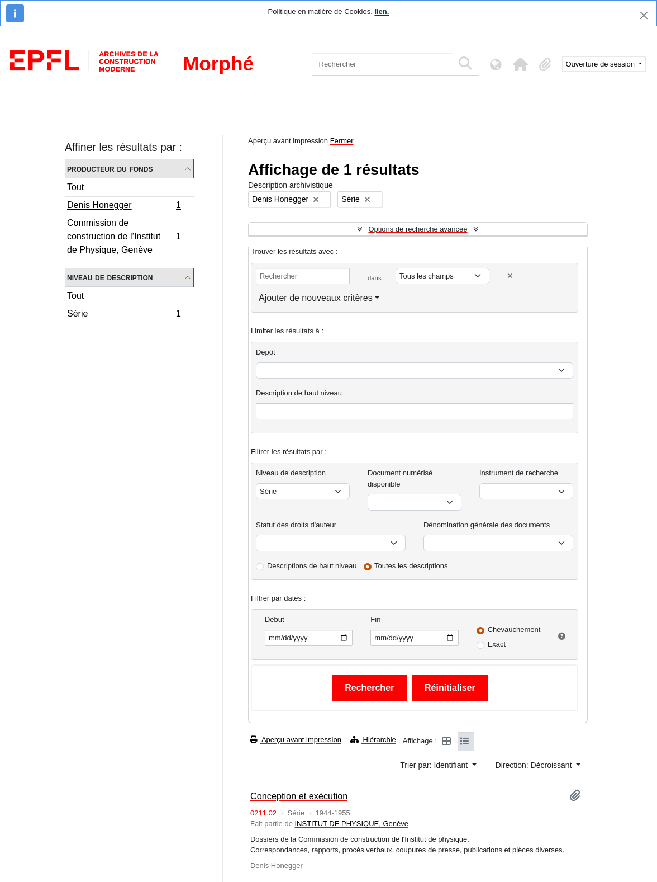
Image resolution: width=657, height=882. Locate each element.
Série (123, 315)
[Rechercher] (382, 64)
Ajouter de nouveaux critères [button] (316, 298)
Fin (375, 619)
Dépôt (265, 352)
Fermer (342, 140)
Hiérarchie (373, 739)
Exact (497, 644)
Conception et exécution (298, 796)
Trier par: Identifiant (435, 765)
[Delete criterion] (510, 276)
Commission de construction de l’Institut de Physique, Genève (123, 236)
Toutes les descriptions (411, 566)
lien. (381, 11)
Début (274, 619)
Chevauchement (514, 629)
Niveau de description (110, 277)
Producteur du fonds (110, 168)
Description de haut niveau (299, 393)
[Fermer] (643, 15)
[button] (520, 64)
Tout (75, 187)
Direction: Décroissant (535, 765)
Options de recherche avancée (417, 229)
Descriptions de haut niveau (311, 566)
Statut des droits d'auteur (296, 525)
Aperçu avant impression (295, 739)
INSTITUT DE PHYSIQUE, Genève (351, 823)
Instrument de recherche (518, 473)
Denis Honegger (123, 206)
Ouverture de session (601, 64)
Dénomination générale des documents (486, 525)
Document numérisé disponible (400, 478)
